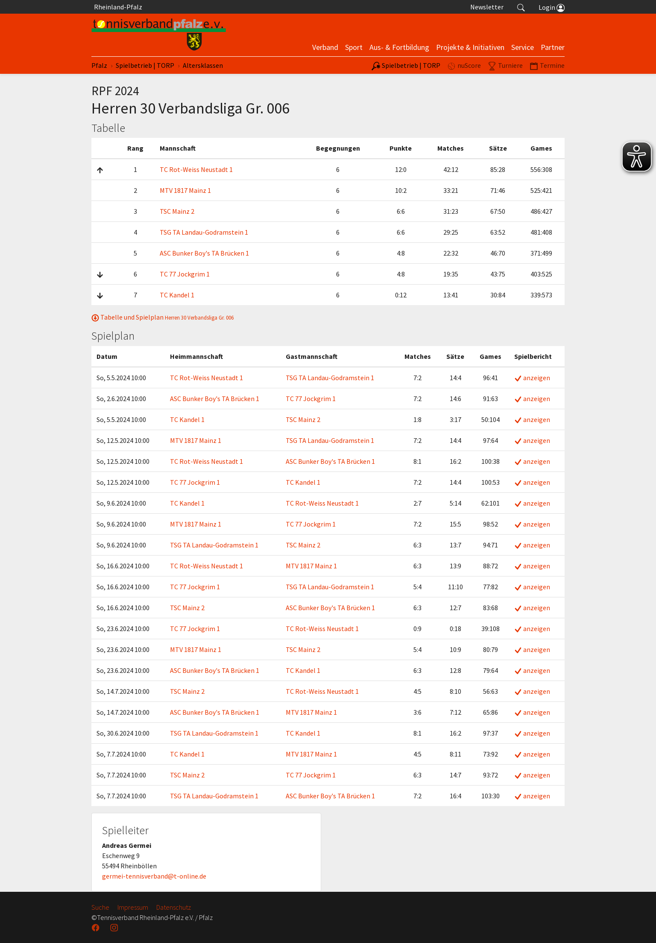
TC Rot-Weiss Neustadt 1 (196, 169)
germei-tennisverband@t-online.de (154, 876)
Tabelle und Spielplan (162, 317)
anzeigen (532, 377)
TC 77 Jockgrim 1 (185, 274)
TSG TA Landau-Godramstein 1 (204, 232)
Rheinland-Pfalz (116, 7)
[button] (521, 7)
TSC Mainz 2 (177, 211)
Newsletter (487, 7)
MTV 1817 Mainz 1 (185, 190)
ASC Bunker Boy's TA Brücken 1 (204, 253)
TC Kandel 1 (177, 295)
